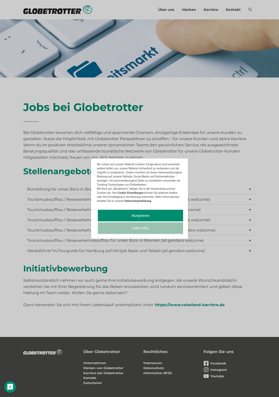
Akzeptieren (140, 215)
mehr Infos (140, 228)
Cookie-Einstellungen (130, 192)
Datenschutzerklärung (137, 200)
